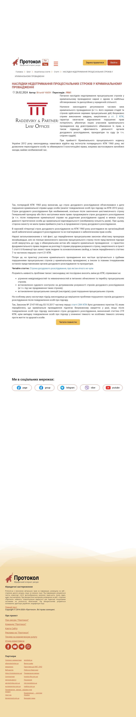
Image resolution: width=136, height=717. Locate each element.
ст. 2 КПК (117, 116)
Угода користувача (14, 640)
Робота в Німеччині (31, 670)
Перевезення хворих (31, 673)
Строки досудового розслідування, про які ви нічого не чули (61, 268)
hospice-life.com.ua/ (31, 677)
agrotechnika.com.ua (12, 683)
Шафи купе (28, 690)
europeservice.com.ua (13, 686)
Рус (45, 60)
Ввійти (113, 62)
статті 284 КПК (79, 304)
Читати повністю (68, 322)
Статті (56, 71)
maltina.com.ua (29, 686)
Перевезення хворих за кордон (14, 691)
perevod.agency (10, 680)
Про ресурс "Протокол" (17, 620)
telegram (67, 387)
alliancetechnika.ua (12, 663)
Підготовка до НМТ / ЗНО (33, 667)
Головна (19, 71)
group (44, 387)
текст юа (8, 695)
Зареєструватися (95, 62)
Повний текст (11, 607)
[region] (68, 27)
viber (90, 387)
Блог (29, 71)
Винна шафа (28, 663)
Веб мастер (9, 670)
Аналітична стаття (43, 71)
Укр (45, 64)
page (21, 387)
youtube (113, 387)
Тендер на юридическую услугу (21, 636)
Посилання (28, 680)
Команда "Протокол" (15, 624)
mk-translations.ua (30, 683)
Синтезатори (10, 677)
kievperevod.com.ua (12, 698)
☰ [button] (55, 64)
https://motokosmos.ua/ (13, 673)
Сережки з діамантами (13, 660)
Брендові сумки (29, 698)
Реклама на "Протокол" (17, 632)
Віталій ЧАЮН (44, 92)
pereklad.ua (28, 660)
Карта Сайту (11, 628)
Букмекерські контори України (33, 694)
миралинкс (9, 667)
